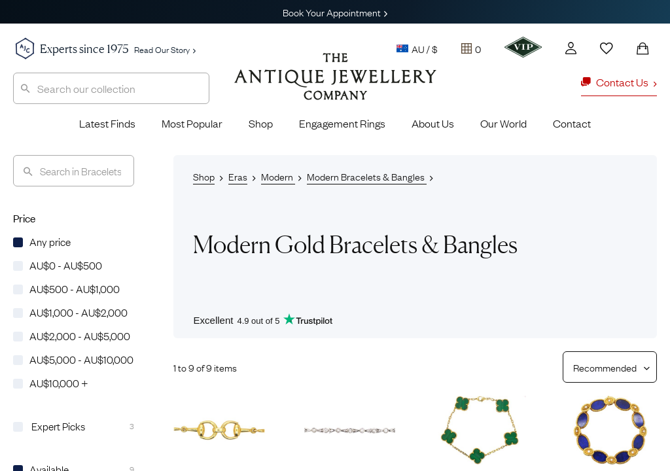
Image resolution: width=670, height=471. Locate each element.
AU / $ (417, 48)
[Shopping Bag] (642, 48)
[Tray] (471, 48)
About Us (433, 123)
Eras (237, 176)
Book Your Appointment (335, 12)
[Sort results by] (605, 367)
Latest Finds (107, 123)
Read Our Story (165, 49)
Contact (572, 123)
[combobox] (111, 88)
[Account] (570, 48)
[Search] (73, 170)
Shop (261, 123)
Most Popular (192, 123)
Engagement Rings (342, 123)
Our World (503, 123)
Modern (278, 176)
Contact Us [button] (619, 82)
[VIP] (523, 47)
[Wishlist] (606, 48)
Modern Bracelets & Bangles (367, 176)
